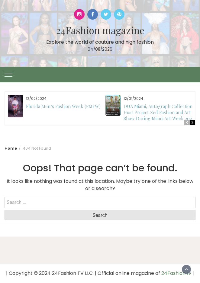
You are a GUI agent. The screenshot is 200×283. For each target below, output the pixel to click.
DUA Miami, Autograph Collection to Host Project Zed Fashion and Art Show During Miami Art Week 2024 (161, 112)
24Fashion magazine (100, 30)
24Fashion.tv (176, 273)
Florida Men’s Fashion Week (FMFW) (63, 106)
